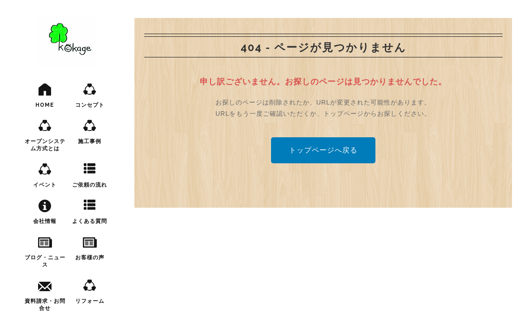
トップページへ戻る (323, 150)
